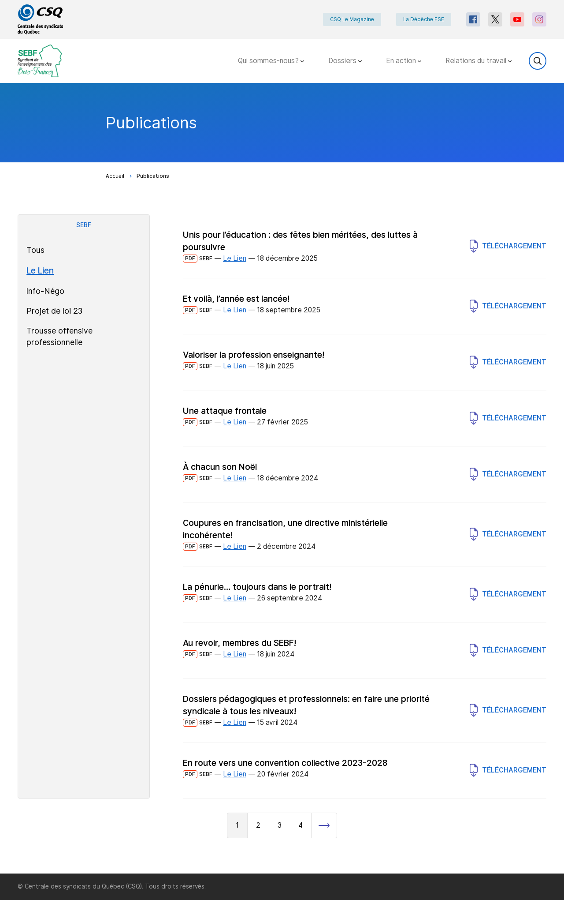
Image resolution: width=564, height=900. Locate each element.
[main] (282, 478)
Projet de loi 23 (54, 310)
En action (403, 60)
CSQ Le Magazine (352, 19)
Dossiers (345, 60)
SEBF (83, 225)
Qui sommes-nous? (271, 60)
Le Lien (40, 270)
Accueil (115, 176)
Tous (35, 250)
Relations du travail (478, 60)
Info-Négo (45, 291)
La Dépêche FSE (423, 19)
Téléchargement (508, 246)
